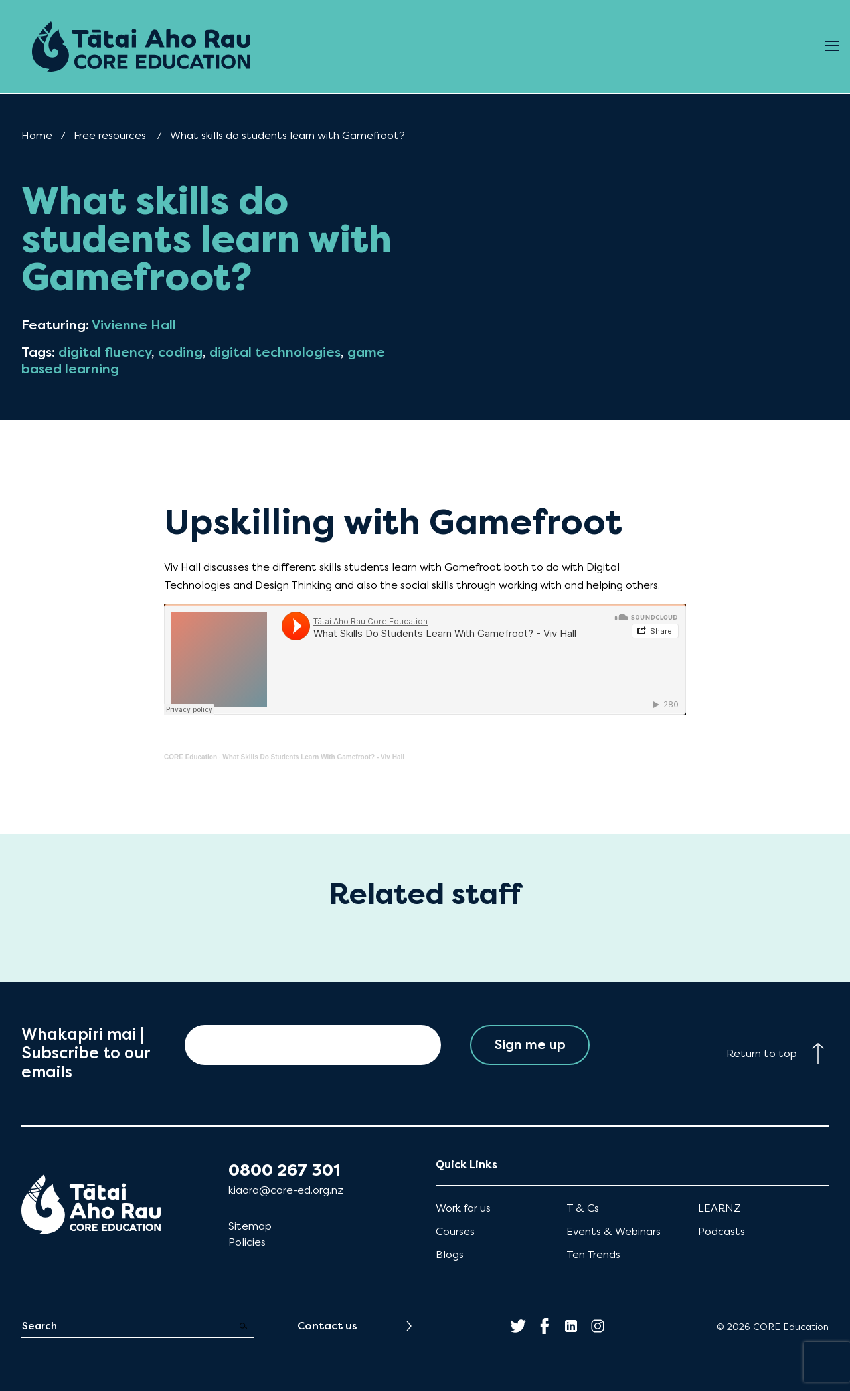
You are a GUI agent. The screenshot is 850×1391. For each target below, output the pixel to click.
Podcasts (721, 1231)
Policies (247, 1242)
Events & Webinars (613, 1231)
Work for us (463, 1208)
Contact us (327, 1325)
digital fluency (104, 352)
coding (180, 352)
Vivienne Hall (134, 325)
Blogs (450, 1254)
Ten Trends (593, 1254)
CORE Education (190, 757)
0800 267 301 (284, 1170)
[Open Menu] (832, 46)
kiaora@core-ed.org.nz (285, 1190)
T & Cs (582, 1208)
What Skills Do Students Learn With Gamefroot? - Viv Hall (313, 757)
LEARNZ (719, 1208)
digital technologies (275, 352)
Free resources (110, 135)
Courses (455, 1231)
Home (36, 135)
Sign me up (530, 1044)
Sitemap (250, 1226)
